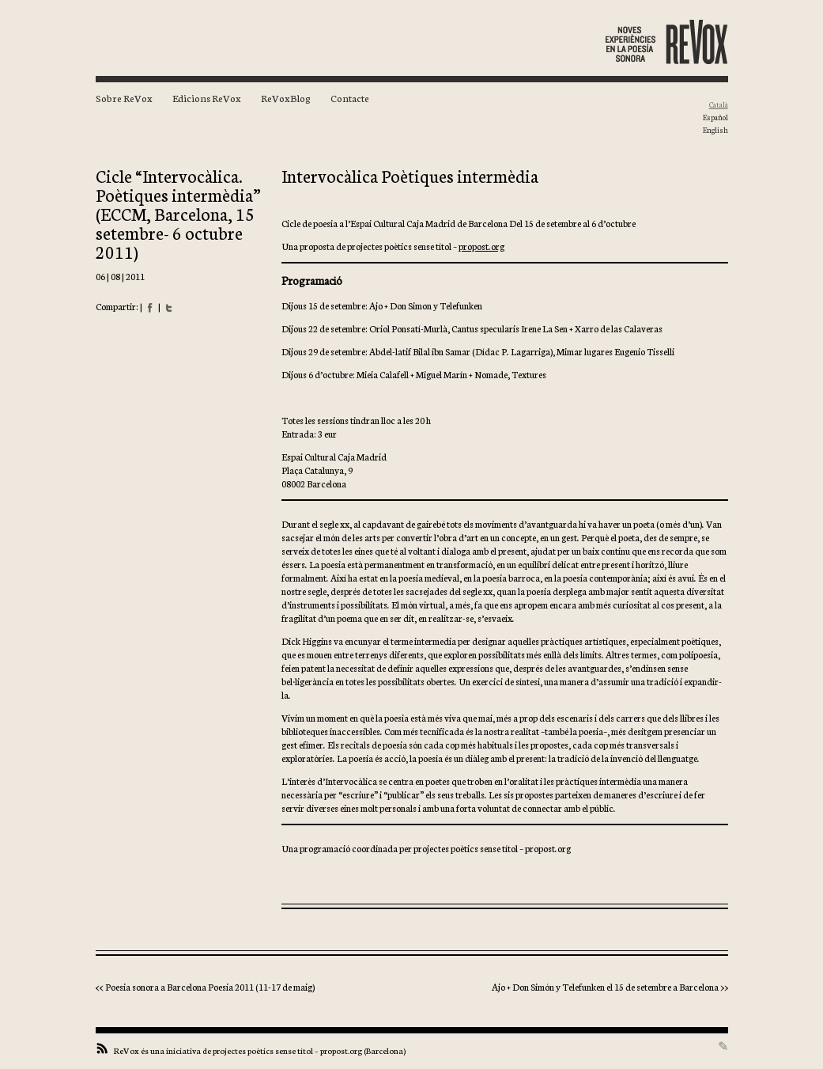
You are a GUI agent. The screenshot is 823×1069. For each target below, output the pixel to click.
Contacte (349, 97)
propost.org (481, 245)
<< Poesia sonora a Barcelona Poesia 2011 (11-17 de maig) (205, 986)
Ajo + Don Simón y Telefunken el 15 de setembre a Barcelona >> (610, 986)
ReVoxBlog (286, 97)
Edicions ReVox (206, 97)
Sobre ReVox (124, 97)
